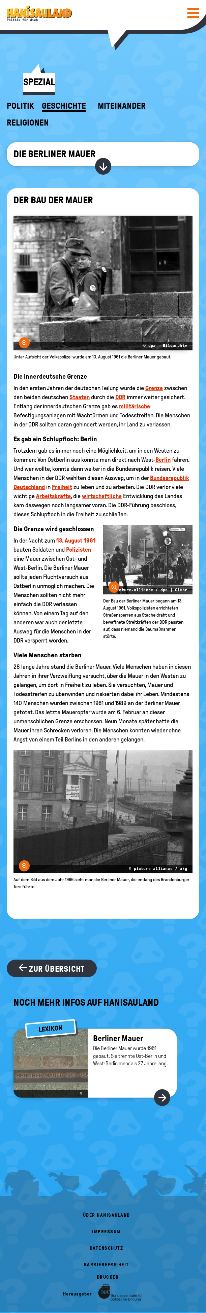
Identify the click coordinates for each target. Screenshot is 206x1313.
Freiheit (62, 487)
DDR (120, 397)
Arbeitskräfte (53, 496)
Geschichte (64, 106)
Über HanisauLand (106, 1215)
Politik (20, 106)
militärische (134, 406)
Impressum (106, 1231)
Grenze (154, 388)
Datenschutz (106, 1248)
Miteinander (122, 106)
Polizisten (78, 549)
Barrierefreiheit (106, 1264)
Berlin (163, 459)
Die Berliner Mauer (54, 154)
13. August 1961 (76, 540)
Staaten (79, 397)
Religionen (28, 122)
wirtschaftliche (102, 496)
